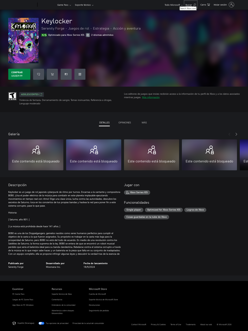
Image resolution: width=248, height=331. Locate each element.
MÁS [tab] (144, 122)
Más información (151, 97)
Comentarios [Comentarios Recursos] (57, 299)
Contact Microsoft (138, 324)
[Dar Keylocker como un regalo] (66, 74)
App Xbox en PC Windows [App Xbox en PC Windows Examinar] (23, 305)
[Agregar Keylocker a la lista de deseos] (38, 74)
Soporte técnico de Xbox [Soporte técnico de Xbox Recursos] (62, 294)
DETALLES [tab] (104, 122)
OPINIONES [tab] (124, 122)
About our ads (206, 324)
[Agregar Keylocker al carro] (52, 74)
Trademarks (191, 324)
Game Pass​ (62, 4)
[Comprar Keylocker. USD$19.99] (19, 74)
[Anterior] (229, 134)
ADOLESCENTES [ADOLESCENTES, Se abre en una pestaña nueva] (31, 94)
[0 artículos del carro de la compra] (205, 4)
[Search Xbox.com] (190, 4)
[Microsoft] (24, 4)
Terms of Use (175, 324)
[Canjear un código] (79, 74)
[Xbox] (47, 4)
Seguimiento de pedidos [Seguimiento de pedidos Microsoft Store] (99, 310)
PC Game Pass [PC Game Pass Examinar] (18, 294)
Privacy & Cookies (158, 324)
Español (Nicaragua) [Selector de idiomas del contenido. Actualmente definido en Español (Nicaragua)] (26, 323)
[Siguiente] (236, 134)
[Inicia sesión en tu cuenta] (224, 5)
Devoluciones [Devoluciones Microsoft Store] (94, 305)
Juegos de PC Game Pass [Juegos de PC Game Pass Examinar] (22, 299)
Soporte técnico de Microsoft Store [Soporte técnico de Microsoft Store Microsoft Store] (103, 299)
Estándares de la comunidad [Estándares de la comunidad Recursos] (63, 305)
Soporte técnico (83, 4)
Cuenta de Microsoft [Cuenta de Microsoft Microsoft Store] (97, 294)
